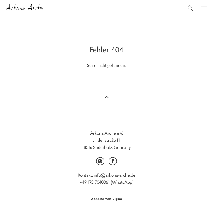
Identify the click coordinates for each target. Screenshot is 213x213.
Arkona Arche (24, 8)
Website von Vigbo (106, 199)
